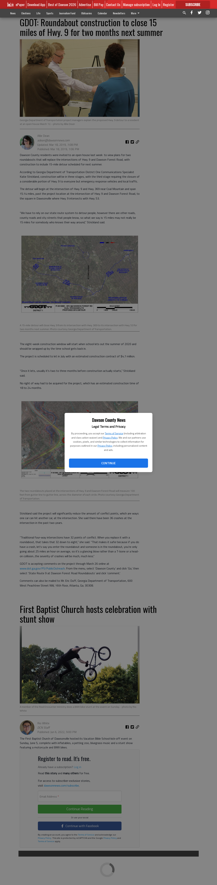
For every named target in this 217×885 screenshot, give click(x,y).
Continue (108, 463)
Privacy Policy (110, 437)
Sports (49, 13)
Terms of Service (114, 433)
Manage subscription (136, 4)
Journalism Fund (67, 13)
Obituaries (86, 13)
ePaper (20, 4)
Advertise (85, 4)
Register (168, 4)
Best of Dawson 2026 (62, 4)
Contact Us (113, 4)
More (136, 13)
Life (38, 13)
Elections (26, 13)
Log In (156, 4)
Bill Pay (98, 4)
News (13, 13)
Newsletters (119, 13)
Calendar (102, 13)
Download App (36, 4)
